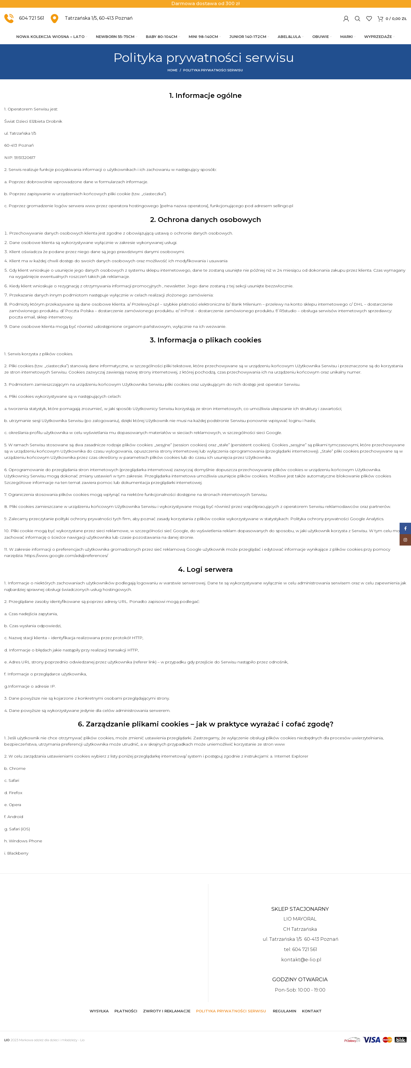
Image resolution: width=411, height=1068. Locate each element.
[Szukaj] (357, 29)
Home (173, 90)
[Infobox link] (24, 28)
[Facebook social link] (405, 528)
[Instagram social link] (405, 540)
